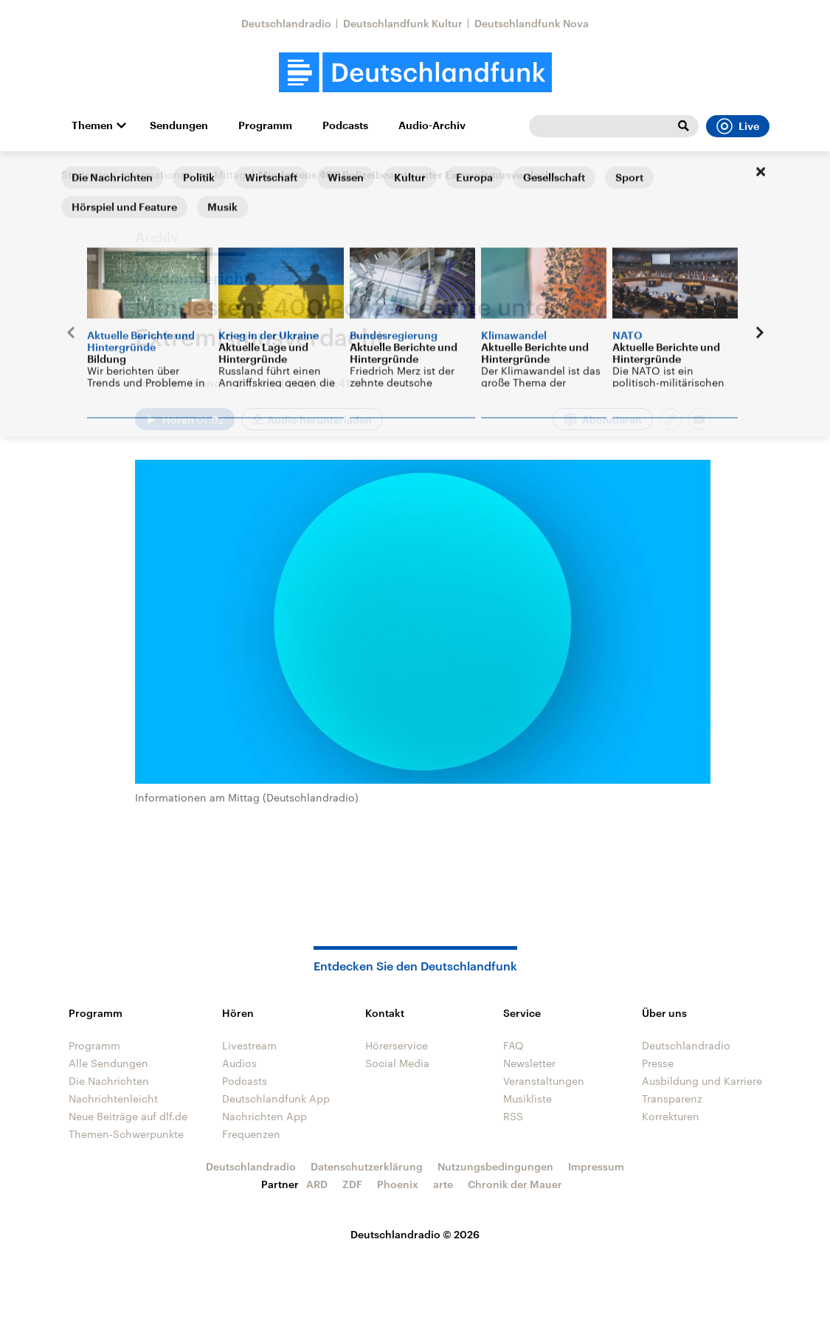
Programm (265, 125)
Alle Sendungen (108, 1063)
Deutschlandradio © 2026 (415, 1234)
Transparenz (672, 1098)
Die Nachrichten (109, 1080)
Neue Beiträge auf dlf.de (128, 1116)
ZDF (352, 1184)
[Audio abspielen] (185, 419)
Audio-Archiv (432, 125)
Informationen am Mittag (183, 174)
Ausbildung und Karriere (702, 1080)
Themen (92, 125)
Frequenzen (251, 1134)
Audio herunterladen (319, 419)
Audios (239, 1063)
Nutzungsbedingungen (495, 1166)
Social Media (397, 1063)
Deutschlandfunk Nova (531, 23)
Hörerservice (396, 1045)
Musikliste (527, 1098)
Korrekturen (670, 1116)
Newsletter (529, 1063)
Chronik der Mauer (515, 1184)
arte (443, 1184)
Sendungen (179, 125)
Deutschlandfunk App (276, 1098)
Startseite (84, 174)
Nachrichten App (264, 1116)
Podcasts (345, 125)
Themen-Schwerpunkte (126, 1134)
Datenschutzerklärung (367, 1166)
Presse (658, 1063)
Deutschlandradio (286, 23)
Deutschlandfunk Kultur (403, 23)
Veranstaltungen (543, 1080)
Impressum (596, 1166)
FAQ (513, 1045)
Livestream (249, 1045)
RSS (513, 1116)
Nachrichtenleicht (113, 1098)
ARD (317, 1184)
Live (737, 126)
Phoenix (397, 1184)
